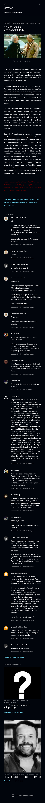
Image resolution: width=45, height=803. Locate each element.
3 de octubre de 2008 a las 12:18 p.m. (23, 511)
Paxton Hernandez (17, 217)
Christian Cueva (16, 360)
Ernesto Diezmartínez (18, 264)
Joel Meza (14, 334)
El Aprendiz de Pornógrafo (22, 776)
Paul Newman (32, 202)
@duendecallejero (17, 573)
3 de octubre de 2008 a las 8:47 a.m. (22, 307)
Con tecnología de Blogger (22, 795)
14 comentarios (17, 781)
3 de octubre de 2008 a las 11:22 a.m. (23, 464)
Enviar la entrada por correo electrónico (25, 199)
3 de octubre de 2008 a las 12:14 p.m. (23, 488)
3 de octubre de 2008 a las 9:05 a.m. (22, 354)
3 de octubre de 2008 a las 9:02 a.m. (22, 327)
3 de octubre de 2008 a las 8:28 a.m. (22, 258)
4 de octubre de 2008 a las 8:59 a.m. (22, 638)
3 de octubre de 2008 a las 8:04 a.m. (22, 244)
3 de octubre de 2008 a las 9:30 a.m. (22, 374)
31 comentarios (17, 712)
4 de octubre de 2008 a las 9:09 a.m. (22, 652)
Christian (14, 381)
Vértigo (9, 8)
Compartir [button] (7, 199)
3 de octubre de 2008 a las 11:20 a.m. (23, 390)
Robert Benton (9, 206)
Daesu (13, 396)
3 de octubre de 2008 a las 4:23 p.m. (22, 567)
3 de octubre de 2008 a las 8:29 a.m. (22, 271)
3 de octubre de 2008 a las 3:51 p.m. (22, 531)
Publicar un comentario (14, 657)
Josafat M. (14, 495)
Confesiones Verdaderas (19, 202)
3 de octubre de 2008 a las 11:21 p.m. (23, 620)
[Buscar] (39, 3)
